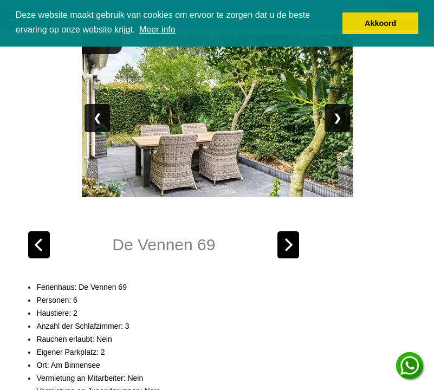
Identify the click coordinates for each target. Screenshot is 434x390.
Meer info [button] (157, 29)
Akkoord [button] (380, 23)
